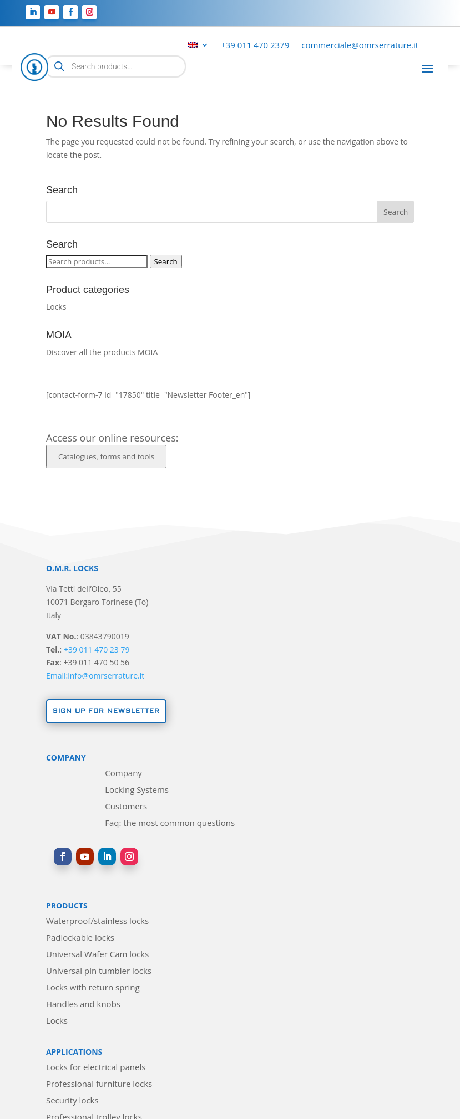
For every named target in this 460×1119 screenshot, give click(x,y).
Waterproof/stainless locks (97, 921)
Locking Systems (137, 790)
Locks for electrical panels (95, 1067)
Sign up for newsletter (106, 711)
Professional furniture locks (99, 1084)
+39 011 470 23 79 (97, 649)
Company (123, 773)
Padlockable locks (80, 938)
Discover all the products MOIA (102, 352)
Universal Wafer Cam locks (97, 954)
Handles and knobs (83, 1004)
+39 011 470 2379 (255, 45)
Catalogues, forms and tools (106, 456)
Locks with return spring (93, 988)
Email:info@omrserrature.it (95, 675)
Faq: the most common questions (170, 823)
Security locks (72, 1101)
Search (166, 261)
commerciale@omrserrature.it (359, 45)
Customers (126, 807)
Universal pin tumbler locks (98, 971)
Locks (56, 306)
